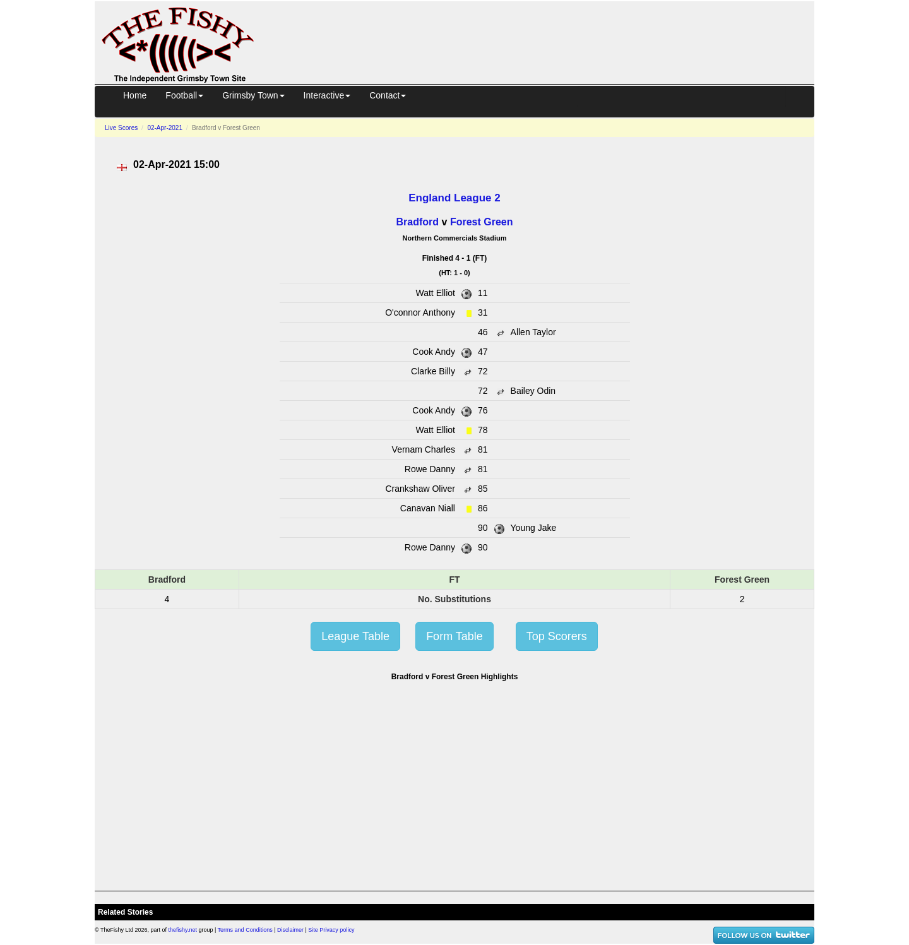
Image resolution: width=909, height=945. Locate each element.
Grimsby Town (253, 95)
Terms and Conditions (245, 930)
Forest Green (481, 222)
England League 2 (454, 198)
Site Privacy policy (331, 930)
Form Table (454, 636)
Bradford (417, 222)
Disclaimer (290, 930)
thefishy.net (183, 930)
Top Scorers (556, 636)
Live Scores (121, 127)
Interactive (327, 95)
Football (184, 95)
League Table (355, 636)
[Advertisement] (545, 40)
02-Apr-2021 (164, 127)
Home (134, 95)
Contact (387, 95)
